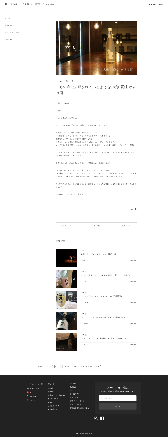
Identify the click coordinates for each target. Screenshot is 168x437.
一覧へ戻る (97, 226)
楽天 (30, 392)
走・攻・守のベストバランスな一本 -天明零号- (101, 296)
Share (133, 209)
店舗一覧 (51, 384)
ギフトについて (75, 390)
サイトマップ (75, 397)
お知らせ (8, 40)
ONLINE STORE (156, 8)
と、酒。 (8, 18)
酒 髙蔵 (50, 388)
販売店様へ (74, 387)
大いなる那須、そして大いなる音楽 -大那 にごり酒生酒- (105, 275)
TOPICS (49, 366)
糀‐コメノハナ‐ (53, 399)
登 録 (117, 406)
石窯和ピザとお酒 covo (56, 395)
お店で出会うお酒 (12, 32)
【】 (85, 251)
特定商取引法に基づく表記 (79, 408)
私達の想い (9, 25)
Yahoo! (31, 400)
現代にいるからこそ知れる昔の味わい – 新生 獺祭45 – (104, 317)
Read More (133, 260)
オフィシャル (33, 388)
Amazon (31, 396)
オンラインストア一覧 (35, 384)
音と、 (69, 81)
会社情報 (73, 383)
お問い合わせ (53, 409)
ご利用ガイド (75, 394)
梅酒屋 (50, 392)
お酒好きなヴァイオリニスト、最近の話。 (99, 254)
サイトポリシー (75, 404)
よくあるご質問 (53, 406)
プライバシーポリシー (78, 401)
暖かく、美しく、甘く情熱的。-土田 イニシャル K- (103, 338)
